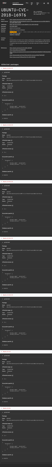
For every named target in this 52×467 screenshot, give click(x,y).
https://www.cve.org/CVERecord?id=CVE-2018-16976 (22, 57)
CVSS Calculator (14, 33)
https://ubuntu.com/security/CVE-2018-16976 (20, 19)
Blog (27, 3)
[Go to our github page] (48, 3)
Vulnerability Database (16, 3)
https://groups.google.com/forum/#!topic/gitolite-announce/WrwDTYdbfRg (26, 55)
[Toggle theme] (44, 3)
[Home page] (4, 3)
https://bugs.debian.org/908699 (17, 50)
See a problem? (38, 11)
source (6, 118)
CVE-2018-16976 (13, 26)
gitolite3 (7, 72)
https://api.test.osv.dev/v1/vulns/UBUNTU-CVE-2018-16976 (23, 24)
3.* (5, 95)
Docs (38, 3)
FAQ (32, 3)
